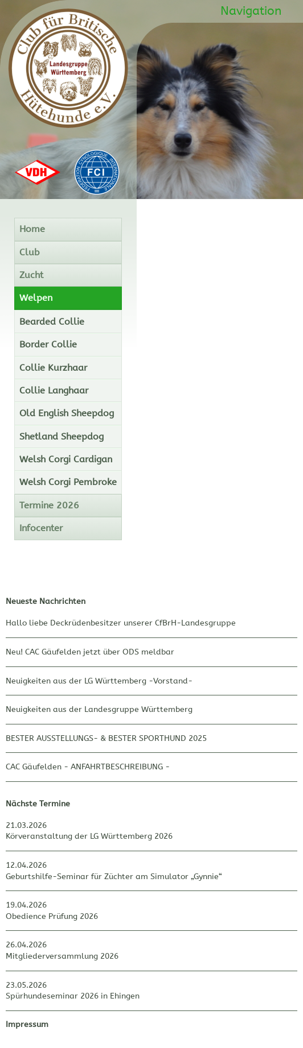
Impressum (27, 1024)
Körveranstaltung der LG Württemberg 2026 (89, 836)
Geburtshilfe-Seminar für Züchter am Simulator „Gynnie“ (114, 876)
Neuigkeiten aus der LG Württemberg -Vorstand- (99, 681)
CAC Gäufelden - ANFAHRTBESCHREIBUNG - (88, 767)
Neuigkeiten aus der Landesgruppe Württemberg (99, 709)
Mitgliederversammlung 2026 (62, 956)
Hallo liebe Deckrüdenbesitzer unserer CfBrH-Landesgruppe (121, 623)
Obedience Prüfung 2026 (52, 916)
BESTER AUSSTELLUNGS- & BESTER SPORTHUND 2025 (106, 738)
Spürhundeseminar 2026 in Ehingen (73, 996)
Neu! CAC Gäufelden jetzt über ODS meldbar (90, 652)
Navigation (250, 11)
